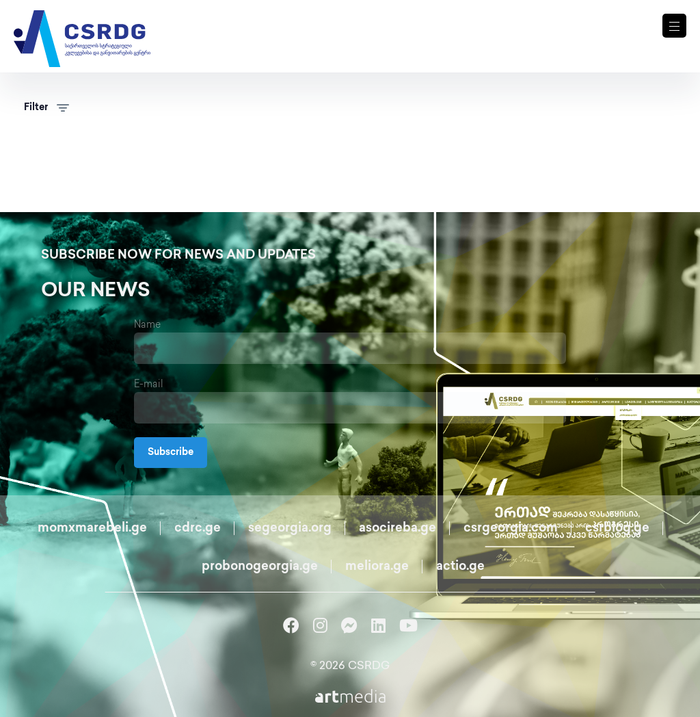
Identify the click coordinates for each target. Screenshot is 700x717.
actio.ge (460, 566)
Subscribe (170, 452)
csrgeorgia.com (510, 528)
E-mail (148, 385)
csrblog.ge (617, 528)
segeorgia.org (290, 528)
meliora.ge (377, 566)
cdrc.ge (197, 528)
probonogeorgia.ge (260, 566)
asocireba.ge (397, 528)
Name (147, 325)
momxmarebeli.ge (92, 528)
